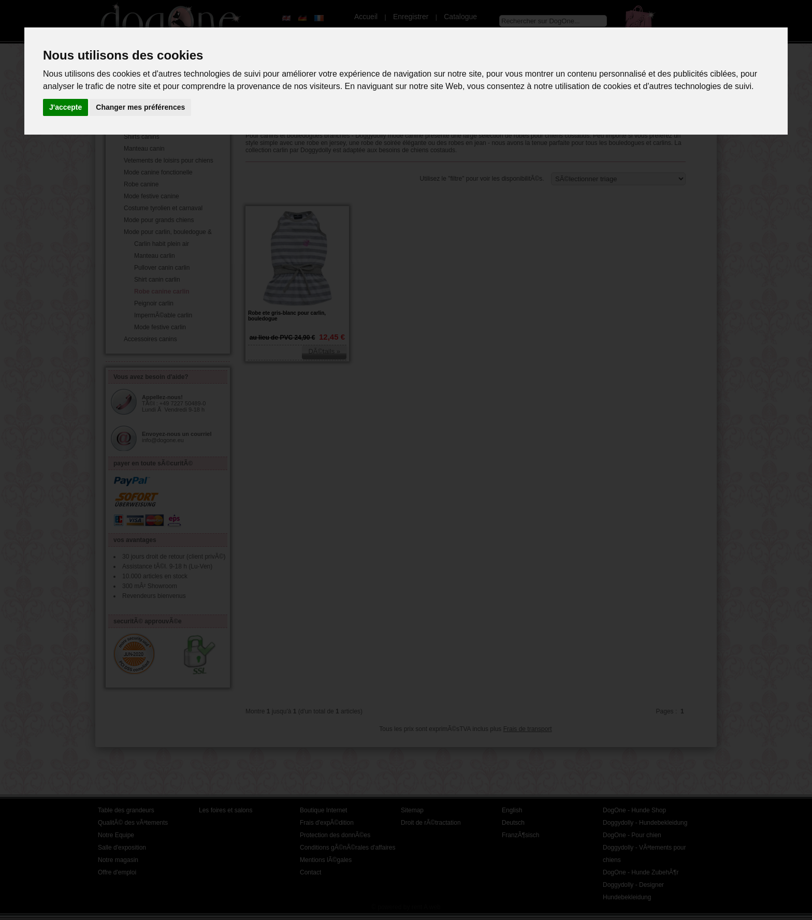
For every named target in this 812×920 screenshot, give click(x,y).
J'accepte (65, 107)
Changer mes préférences (140, 107)
